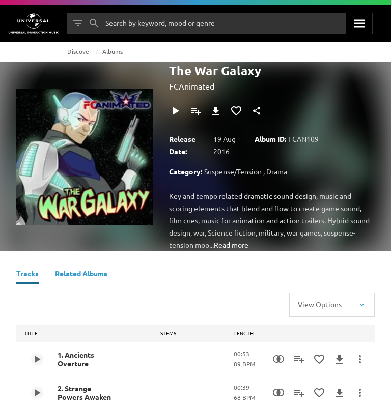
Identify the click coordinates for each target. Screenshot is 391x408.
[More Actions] (360, 359)
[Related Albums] (81, 275)
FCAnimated (191, 86)
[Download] (216, 111)
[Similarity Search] (278, 359)
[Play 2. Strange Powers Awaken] (37, 393)
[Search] (359, 23)
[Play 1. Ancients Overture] (37, 359)
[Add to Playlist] (195, 111)
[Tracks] (27, 275)
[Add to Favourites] (236, 111)
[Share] (256, 111)
